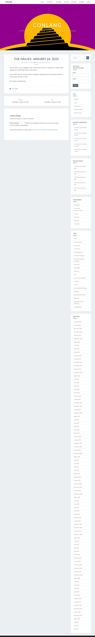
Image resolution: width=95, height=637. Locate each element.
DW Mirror (81, 2)
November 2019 (78, 527)
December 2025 (78, 328)
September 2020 (78, 494)
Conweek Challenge (79, 255)
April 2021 (76, 470)
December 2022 (78, 403)
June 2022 (76, 423)
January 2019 (77, 561)
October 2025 (77, 335)
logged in (19, 118)
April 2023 (76, 389)
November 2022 (78, 406)
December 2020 (78, 484)
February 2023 (77, 396)
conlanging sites (78, 252)
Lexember (76, 281)
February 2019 (77, 558)
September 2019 (78, 534)
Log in (75, 102)
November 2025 (78, 332)
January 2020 (77, 521)
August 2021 (77, 457)
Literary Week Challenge (80, 288)
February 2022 (77, 436)
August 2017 (77, 619)
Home (42, 2)
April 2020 (76, 511)
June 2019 (76, 544)
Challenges (59, 2)
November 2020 (78, 487)
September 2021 (78, 453)
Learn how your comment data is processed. (45, 130)
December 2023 (78, 362)
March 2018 (77, 595)
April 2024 (76, 349)
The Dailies (15, 89)
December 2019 (78, 524)
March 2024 (77, 352)
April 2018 (76, 592)
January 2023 (77, 399)
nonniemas (38, 62)
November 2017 (78, 608)
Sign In (88, 2)
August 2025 (77, 342)
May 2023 (76, 386)
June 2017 (76, 625)
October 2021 (77, 450)
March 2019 (77, 554)
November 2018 (78, 568)
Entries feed (77, 106)
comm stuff (77, 245)
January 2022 (77, 440)
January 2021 (77, 480)
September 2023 (78, 372)
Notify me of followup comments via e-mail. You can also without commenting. (34, 124)
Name (81, 74)
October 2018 (77, 571)
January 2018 (77, 602)
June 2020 (76, 504)
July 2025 (76, 345)
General (76, 214)
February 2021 (77, 477)
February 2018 (77, 598)
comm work (77, 249)
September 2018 (78, 575)
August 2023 (77, 376)
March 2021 (77, 473)
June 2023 (76, 382)
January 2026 (77, 325)
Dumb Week (77, 268)
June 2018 (76, 585)
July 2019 (76, 541)
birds (75, 238)
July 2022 (76, 419)
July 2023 (76, 379)
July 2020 (76, 500)
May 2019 (76, 548)
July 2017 (76, 622)
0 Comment (47, 62)
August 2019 (77, 538)
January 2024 (77, 359)
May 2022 (76, 426)
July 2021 (76, 460)
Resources (74, 2)
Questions (76, 298)
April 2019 (76, 551)
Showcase (66, 2)
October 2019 (77, 531)
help (75, 274)
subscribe (12, 125)
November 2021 (78, 446)
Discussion (49, 2)
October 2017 (77, 612)
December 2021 (78, 443)
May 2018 (76, 588)
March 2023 (77, 392)
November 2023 (78, 365)
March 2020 (77, 514)
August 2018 (77, 578)
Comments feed (78, 109)
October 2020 (77, 490)
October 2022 (77, 409)
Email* (81, 80)
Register (76, 99)
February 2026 (77, 322)
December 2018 (78, 565)
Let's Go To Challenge (79, 278)
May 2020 (76, 507)
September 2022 (78, 413)
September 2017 (78, 615)
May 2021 (76, 467)
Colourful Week (78, 242)
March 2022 (77, 433)
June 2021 (76, 463)
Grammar (76, 271)
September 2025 (78, 338)
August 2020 (77, 497)
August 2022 (77, 416)
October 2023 (77, 369)
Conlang (8, 2)
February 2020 (77, 517)
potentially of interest (80, 295)
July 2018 (76, 581)
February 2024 (77, 355)
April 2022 (76, 430)
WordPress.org (78, 113)
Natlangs (76, 291)
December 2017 (78, 605)
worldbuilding (77, 307)
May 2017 (76, 629)
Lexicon (76, 284)
